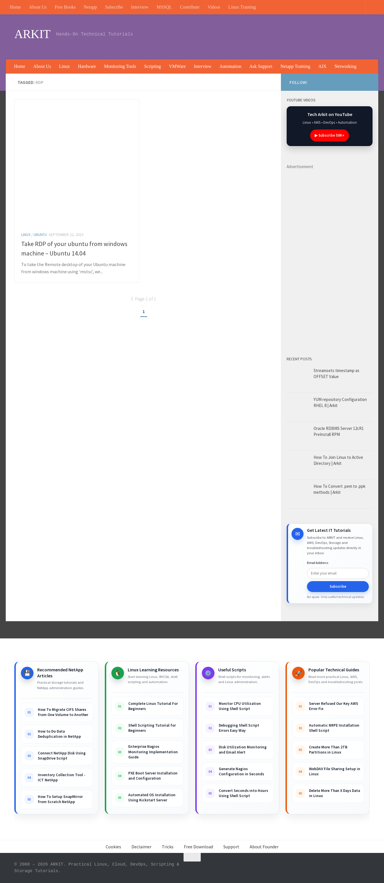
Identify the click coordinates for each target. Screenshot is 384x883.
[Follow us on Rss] (360, 81)
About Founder (264, 846)
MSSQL (164, 7)
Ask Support (260, 66)
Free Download (198, 846)
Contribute (189, 7)
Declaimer (141, 846)
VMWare (177, 66)
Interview (140, 7)
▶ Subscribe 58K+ (329, 135)
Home (15, 7)
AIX (322, 66)
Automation (230, 66)
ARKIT (32, 34)
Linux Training (242, 7)
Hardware (87, 66)
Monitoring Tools (120, 66)
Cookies (113, 846)
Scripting (152, 66)
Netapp (90, 7)
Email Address (317, 563)
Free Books (65, 7)
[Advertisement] (265, 36)
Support (231, 846)
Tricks (168, 846)
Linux (64, 66)
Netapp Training (295, 66)
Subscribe (114, 7)
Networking (345, 66)
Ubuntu (40, 234)
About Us (38, 7)
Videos (214, 7)
